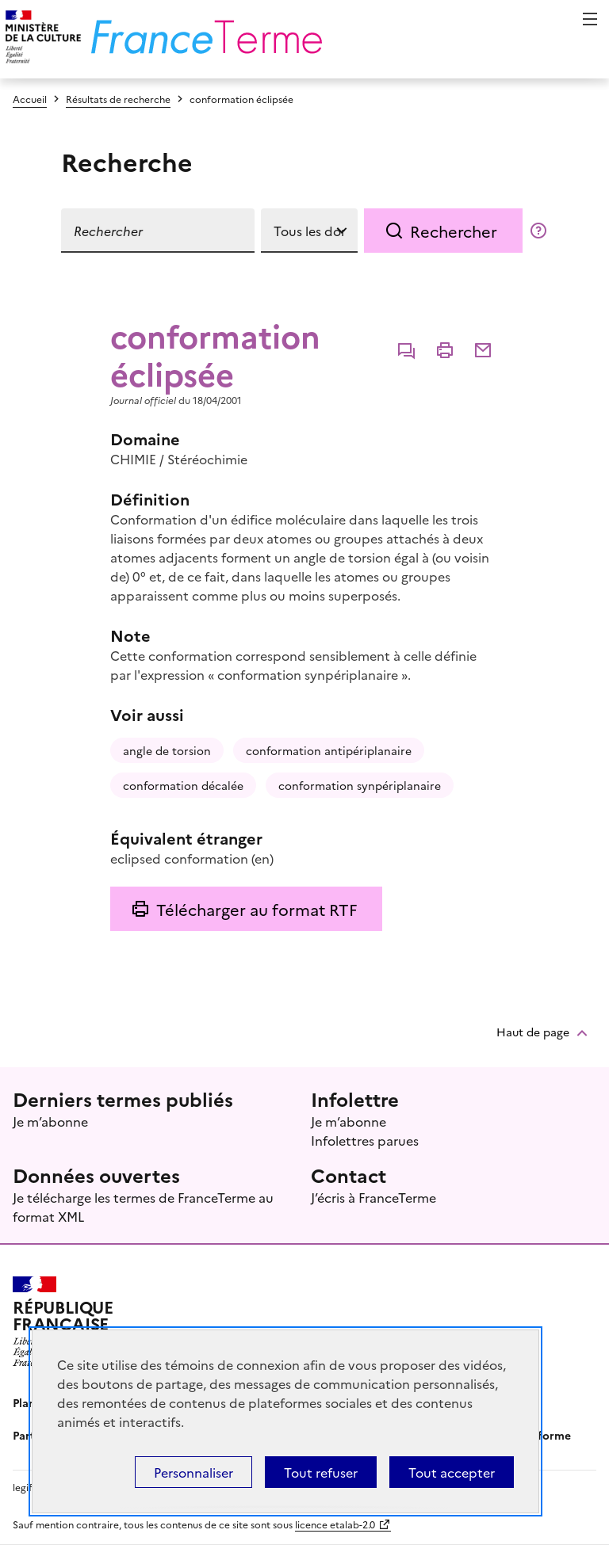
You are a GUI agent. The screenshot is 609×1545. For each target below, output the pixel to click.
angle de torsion (167, 750)
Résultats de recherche (118, 98)
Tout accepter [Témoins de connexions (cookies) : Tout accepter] (451, 1472)
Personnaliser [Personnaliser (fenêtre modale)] (193, 1472)
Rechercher (453, 230)
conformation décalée (183, 785)
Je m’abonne (50, 1121)
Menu (590, 19)
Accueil (30, 98)
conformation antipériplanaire (329, 750)
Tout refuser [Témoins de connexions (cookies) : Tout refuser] (321, 1472)
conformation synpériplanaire (359, 785)
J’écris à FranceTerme (373, 1197)
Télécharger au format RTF (256, 909)
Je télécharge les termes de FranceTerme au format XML (143, 1206)
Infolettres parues (365, 1140)
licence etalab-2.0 (335, 1524)
